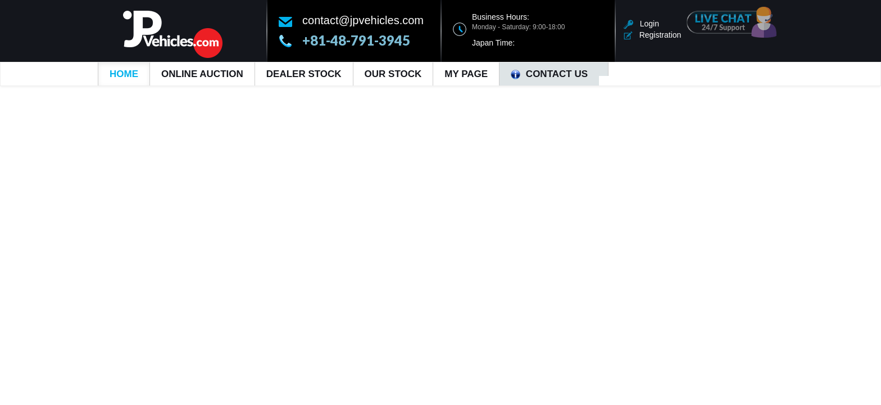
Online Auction (202, 74)
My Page (466, 74)
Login (641, 23)
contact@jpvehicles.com (363, 20)
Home (124, 74)
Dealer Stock (304, 74)
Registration (652, 34)
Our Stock (393, 74)
